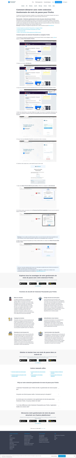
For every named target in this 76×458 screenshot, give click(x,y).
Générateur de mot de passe (14, 442)
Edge (54, 5)
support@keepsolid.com (40, 271)
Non (44, 428)
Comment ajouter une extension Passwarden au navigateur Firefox (29, 28)
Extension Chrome (27, 439)
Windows (30, 5)
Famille (11, 435)
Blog (55, 439)
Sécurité (11, 440)
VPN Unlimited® (41, 435)
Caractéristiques (47, 2)
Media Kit (11, 448)
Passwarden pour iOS (27, 435)
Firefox (49, 5)
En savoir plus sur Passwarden (59, 435)
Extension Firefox (27, 440)
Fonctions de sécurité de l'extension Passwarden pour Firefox (28, 29)
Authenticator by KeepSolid (43, 440)
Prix (33, 2)
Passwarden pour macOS (28, 444)
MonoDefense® (41, 436)
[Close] (74, 456)
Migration (11, 439)
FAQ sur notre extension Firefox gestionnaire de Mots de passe (29, 32)
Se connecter (58, 2)
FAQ (55, 436)
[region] (38, 456)
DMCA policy (12, 443)
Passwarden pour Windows (28, 436)
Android (22, 5)
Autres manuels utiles (21, 30)
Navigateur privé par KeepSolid (44, 442)
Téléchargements (38, 2)
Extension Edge (26, 442)
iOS (26, 5)
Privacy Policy (12, 446)
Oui (42, 428)
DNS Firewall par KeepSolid (43, 439)
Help (53, 2)
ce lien (54, 37)
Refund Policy (12, 447)
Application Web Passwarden (29, 443)
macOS (35, 5)
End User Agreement (13, 444)
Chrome (45, 5)
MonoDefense (51, 25)
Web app (40, 5)
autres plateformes (38, 362)
